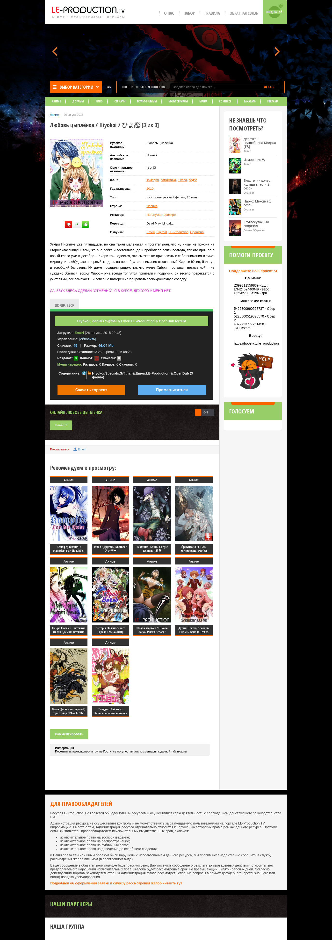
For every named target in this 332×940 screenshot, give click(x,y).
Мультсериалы (178, 101)
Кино (99, 101)
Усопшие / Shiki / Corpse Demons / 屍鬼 (152, 548)
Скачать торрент (91, 390)
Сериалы (119, 101)
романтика (168, 180)
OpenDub (197, 232)
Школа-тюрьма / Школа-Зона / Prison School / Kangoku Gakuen (152, 631)
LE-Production (178, 232)
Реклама (272, 101)
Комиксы (225, 101)
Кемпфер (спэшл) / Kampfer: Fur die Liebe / (68, 548)
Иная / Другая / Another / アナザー (110, 548)
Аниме (56, 101)
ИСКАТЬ (269, 87)
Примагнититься (172, 390)
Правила (212, 13)
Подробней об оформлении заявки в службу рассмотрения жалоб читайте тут (116, 883)
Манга (203, 101)
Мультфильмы (147, 101)
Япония (151, 206)
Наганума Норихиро (161, 215)
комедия (152, 180)
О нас (169, 13)
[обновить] (87, 339)
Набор (189, 13)
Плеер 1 (61, 425)
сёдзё (193, 180)
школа (182, 180)
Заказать (250, 101)
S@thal (161, 232)
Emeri (150, 232)
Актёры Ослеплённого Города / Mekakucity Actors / (110, 631)
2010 (149, 188)
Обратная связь (244, 13)
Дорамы (78, 101)
